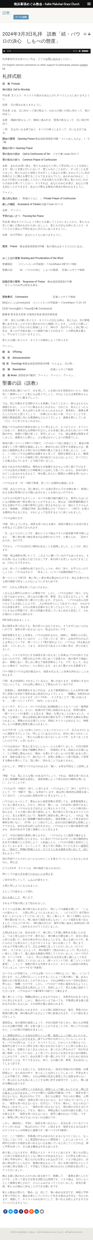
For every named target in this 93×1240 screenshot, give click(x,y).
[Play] (4, 51)
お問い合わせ (53, 59)
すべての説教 (21, 17)
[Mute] (79, 51)
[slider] (42, 51)
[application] (46, 51)
